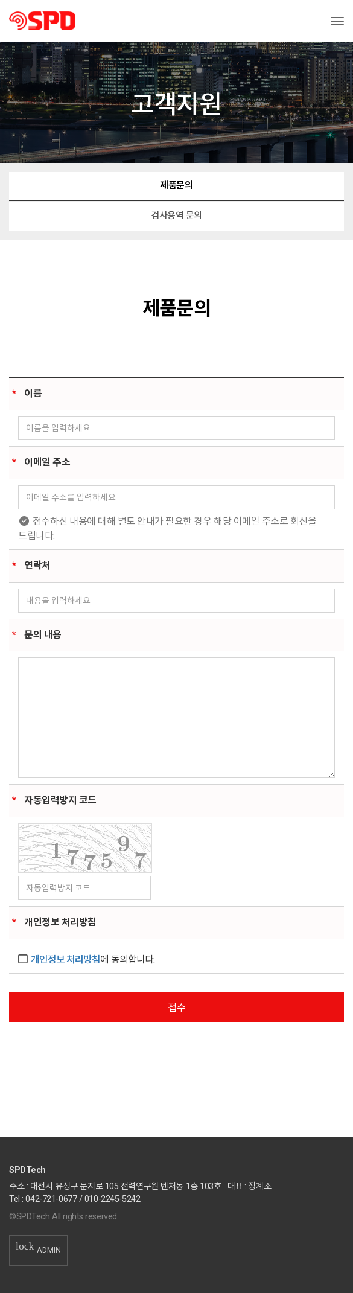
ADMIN (38, 1249)
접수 (177, 1008)
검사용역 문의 (176, 215)
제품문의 (176, 185)
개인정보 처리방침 (65, 959)
